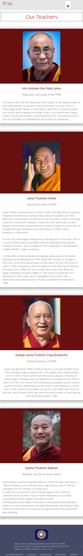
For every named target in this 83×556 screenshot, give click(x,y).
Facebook (42, 549)
